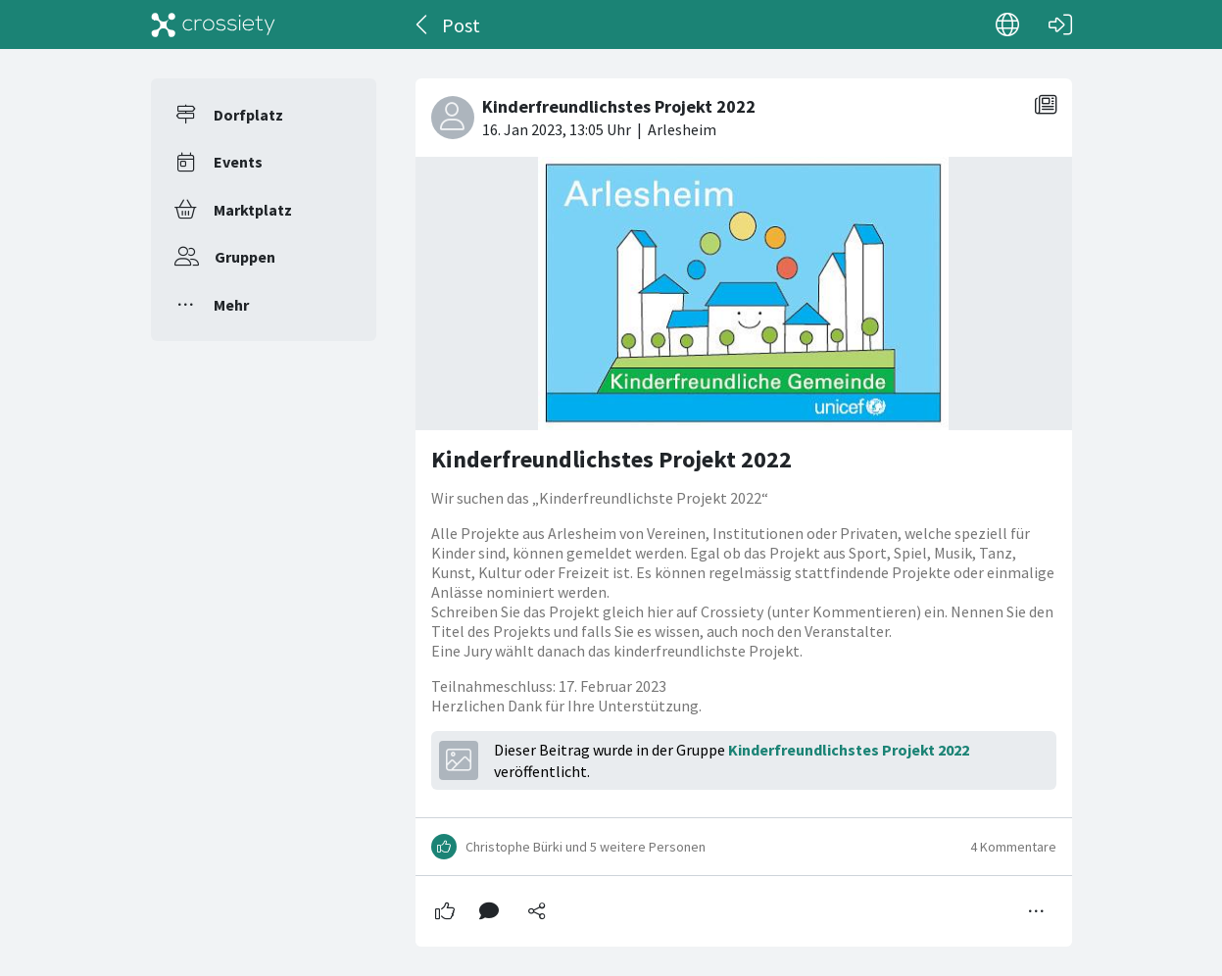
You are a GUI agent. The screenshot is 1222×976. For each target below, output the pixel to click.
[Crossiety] (213, 24)
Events (238, 161)
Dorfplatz (248, 114)
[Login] (1060, 24)
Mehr (231, 305)
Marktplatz (253, 210)
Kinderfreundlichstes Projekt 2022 (611, 459)
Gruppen (245, 257)
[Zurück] (423, 24)
